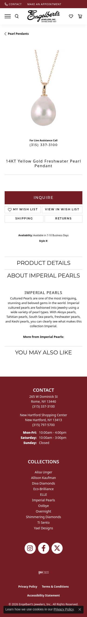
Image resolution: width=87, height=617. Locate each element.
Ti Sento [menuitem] (43, 522)
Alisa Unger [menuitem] (43, 472)
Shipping (24, 218)
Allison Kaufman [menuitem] (43, 477)
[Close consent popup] (79, 609)
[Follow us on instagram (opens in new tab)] (30, 548)
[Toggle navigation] (7, 16)
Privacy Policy (27, 587)
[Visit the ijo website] (43, 572)
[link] (13, 4)
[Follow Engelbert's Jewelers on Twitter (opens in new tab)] (57, 548)
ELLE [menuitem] (43, 494)
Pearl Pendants (18, 34)
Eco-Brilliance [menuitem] (43, 489)
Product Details (44, 263)
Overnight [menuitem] (43, 511)
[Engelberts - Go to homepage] (43, 16)
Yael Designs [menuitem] (43, 528)
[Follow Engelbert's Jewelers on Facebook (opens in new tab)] (43, 548)
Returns (63, 218)
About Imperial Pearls (43, 275)
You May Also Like (43, 352)
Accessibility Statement (43, 595)
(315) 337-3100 (43, 145)
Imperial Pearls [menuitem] (43, 500)
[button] (17, 16)
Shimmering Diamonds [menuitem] (43, 517)
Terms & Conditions (55, 587)
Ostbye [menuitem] (43, 505)
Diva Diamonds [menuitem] (43, 483)
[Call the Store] (43, 406)
